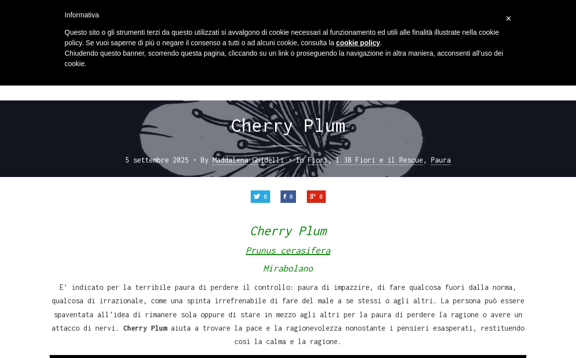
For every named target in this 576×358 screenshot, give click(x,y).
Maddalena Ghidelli (248, 160)
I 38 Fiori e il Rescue (379, 160)
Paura (441, 160)
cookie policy (358, 43)
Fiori (318, 160)
